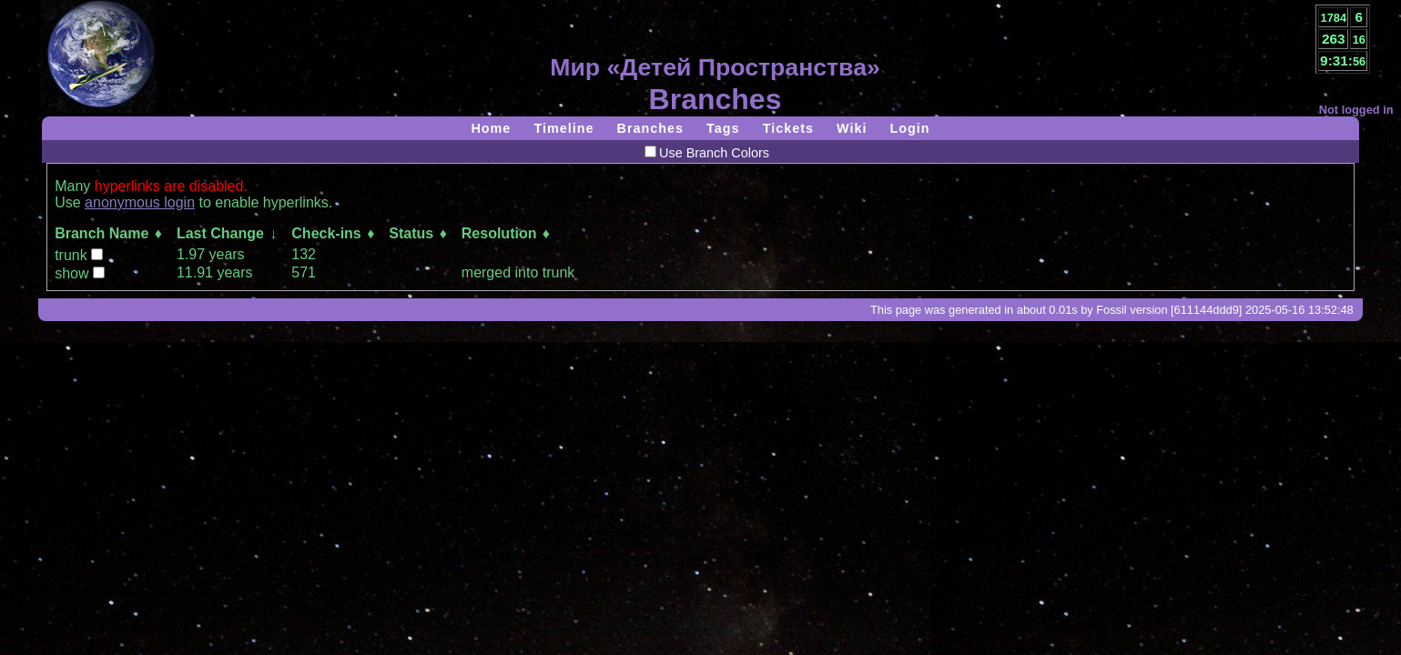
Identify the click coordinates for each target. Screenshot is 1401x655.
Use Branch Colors (707, 153)
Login (909, 128)
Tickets (788, 128)
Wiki (852, 128)
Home (491, 128)
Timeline (563, 128)
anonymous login (140, 202)
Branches (651, 128)
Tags (723, 128)
